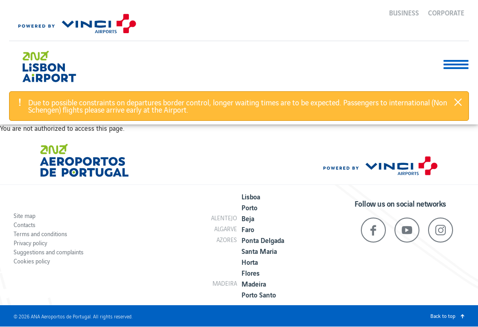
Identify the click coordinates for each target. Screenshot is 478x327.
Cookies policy (32, 261)
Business (404, 12)
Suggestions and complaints (49, 252)
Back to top (442, 315)
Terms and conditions (40, 233)
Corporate (446, 12)
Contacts (24, 224)
